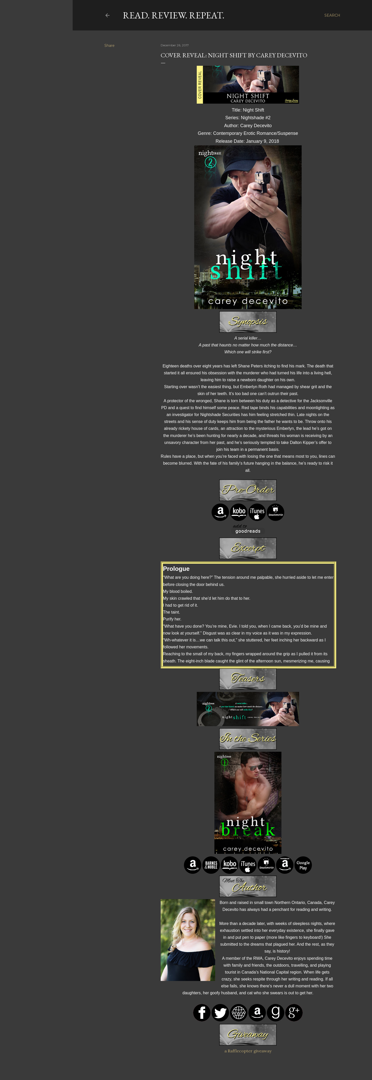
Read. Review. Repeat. (173, 15)
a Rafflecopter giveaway (247, 1050)
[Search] (332, 15)
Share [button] (109, 45)
